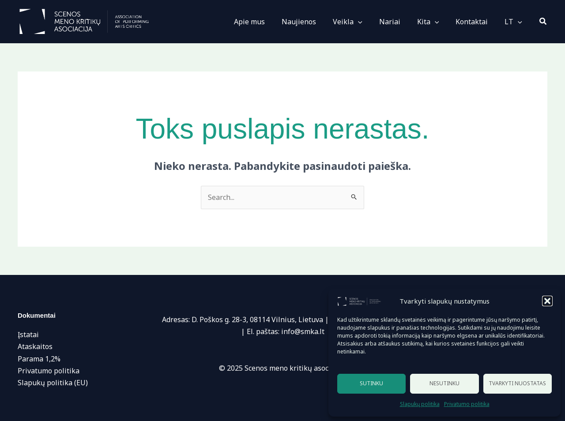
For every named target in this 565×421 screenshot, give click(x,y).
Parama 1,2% (39, 359)
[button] (547, 301)
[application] (369, 21)
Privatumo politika (467, 404)
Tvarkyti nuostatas (517, 383)
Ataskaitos (35, 346)
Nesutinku (444, 383)
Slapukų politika (420, 404)
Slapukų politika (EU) (53, 382)
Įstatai (28, 334)
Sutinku (371, 383)
